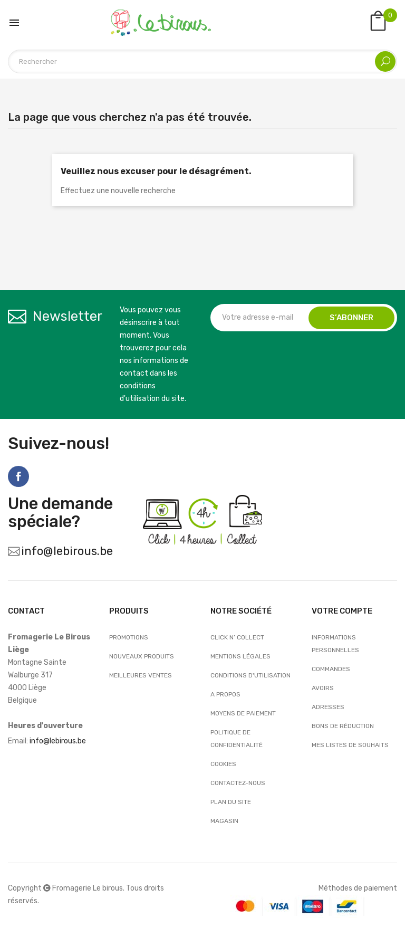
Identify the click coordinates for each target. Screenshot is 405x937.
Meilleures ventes (140, 675)
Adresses (328, 707)
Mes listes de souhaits (350, 745)
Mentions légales (240, 656)
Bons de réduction (343, 726)
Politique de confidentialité (236, 739)
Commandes (331, 669)
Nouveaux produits (141, 656)
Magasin (224, 821)
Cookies (223, 764)
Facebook (18, 476)
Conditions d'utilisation (250, 675)
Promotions (128, 637)
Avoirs (323, 688)
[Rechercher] (202, 61)
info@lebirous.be (67, 551)
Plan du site (230, 802)
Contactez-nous (237, 783)
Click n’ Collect (237, 637)
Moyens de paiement (243, 713)
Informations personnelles (335, 644)
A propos (225, 694)
